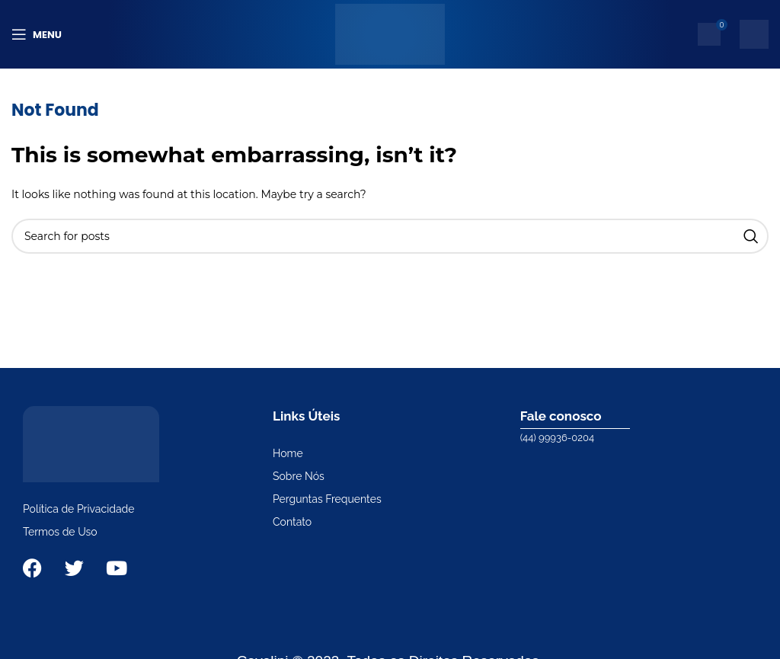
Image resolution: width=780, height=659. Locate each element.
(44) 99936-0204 (557, 437)
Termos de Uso (60, 532)
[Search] (390, 236)
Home (288, 453)
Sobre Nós (298, 476)
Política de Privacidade (78, 509)
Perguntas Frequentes (327, 499)
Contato (292, 522)
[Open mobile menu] (36, 34)
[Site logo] (389, 33)
